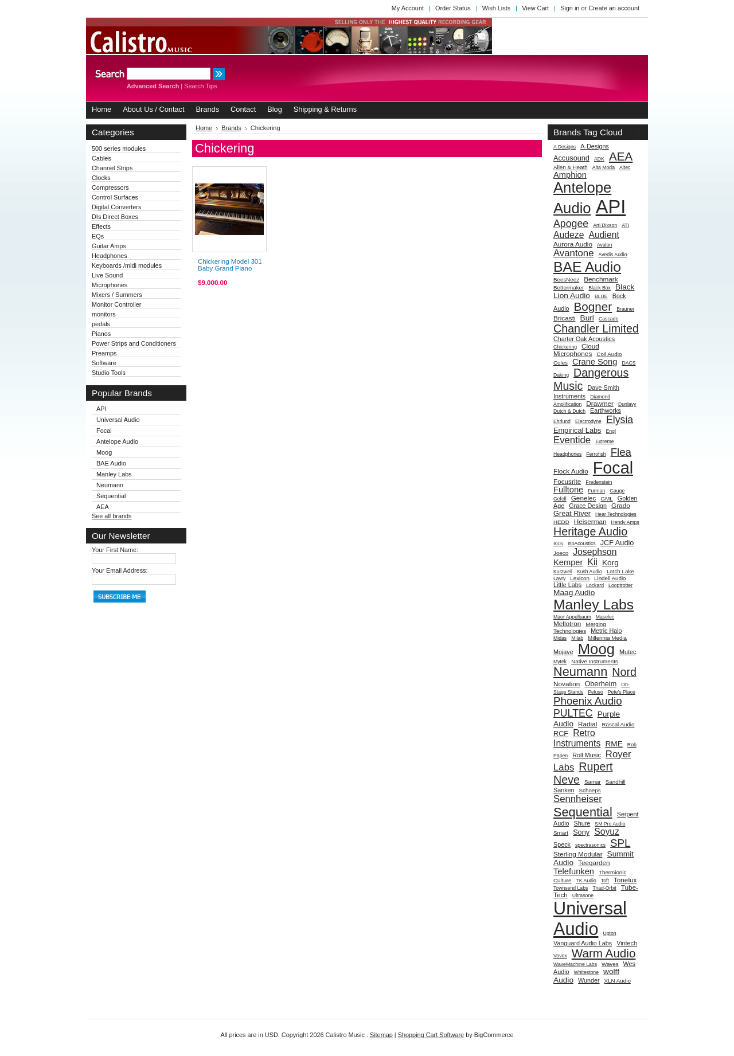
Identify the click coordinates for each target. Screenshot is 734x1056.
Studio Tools (109, 372)
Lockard (595, 585)
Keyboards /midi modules (127, 265)
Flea (621, 452)
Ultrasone (583, 895)
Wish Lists (496, 8)
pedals (101, 323)
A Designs (564, 147)
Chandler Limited (596, 328)
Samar (592, 782)
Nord (624, 672)
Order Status (453, 8)
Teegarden (594, 862)
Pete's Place (621, 692)
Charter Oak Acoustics (584, 338)
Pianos (101, 333)
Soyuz (606, 831)
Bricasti (564, 318)
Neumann (109, 485)
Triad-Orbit (604, 888)
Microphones (109, 284)
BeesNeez (566, 279)
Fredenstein (598, 482)
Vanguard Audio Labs (582, 943)
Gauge (617, 491)
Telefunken (573, 871)
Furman (596, 491)
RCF (560, 733)
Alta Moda (603, 167)
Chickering (565, 347)
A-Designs (594, 146)
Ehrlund (562, 421)
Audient (604, 235)
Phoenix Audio (587, 701)
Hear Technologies (616, 514)
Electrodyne (588, 421)
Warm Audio (604, 953)
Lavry (559, 578)
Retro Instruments (576, 738)
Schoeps (590, 790)
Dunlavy (627, 404)
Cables (101, 158)
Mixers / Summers (117, 294)
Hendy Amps (625, 522)
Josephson (594, 552)
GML (607, 498)
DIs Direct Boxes (115, 216)
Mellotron (567, 623)
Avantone (573, 253)
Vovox (560, 956)
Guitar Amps (109, 246)
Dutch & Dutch (569, 411)
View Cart (535, 8)
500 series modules (119, 148)
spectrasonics (590, 845)
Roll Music (586, 755)
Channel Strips (112, 168)
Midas (560, 638)
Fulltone (568, 489)
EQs (98, 236)
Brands (231, 127)
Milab (577, 638)
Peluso (595, 692)
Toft (605, 880)
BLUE (601, 296)
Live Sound (107, 275)
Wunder (589, 980)
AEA (102, 506)
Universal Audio (118, 419)
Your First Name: (115, 549)
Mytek (560, 661)
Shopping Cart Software (431, 1034)
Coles (560, 362)
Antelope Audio (117, 441)
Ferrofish (596, 454)
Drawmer (600, 403)
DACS (628, 363)
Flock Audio (570, 471)
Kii (592, 562)
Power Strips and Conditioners (134, 343)
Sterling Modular (578, 854)
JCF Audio (617, 542)
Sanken (564, 790)
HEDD (561, 522)
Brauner (625, 309)
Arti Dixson (605, 225)
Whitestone (586, 972)
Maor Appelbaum (572, 617)
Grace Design (588, 505)
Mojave (563, 651)
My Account (408, 8)
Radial (587, 724)
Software (104, 362)
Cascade (608, 319)
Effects (101, 226)
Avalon (604, 245)
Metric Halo (606, 630)
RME (613, 744)
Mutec (627, 651)
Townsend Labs (570, 888)
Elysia (619, 419)
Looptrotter (620, 585)
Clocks (101, 177)
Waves (610, 964)
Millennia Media (607, 638)
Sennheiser (577, 798)
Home (204, 127)
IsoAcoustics (582, 543)
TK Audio (586, 880)
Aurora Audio (572, 244)
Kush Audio (589, 571)
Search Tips (200, 86)
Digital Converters (116, 207)
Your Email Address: (120, 570)
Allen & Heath (570, 167)
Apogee (570, 223)
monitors (104, 314)
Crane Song (594, 361)
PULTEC (573, 713)
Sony (581, 832)
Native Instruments (594, 661)
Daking (561, 375)
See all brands (112, 516)
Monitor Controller (116, 304)
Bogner (593, 306)
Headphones (109, 255)
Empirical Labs (577, 430)
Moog (104, 452)
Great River (572, 513)
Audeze (568, 235)
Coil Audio (609, 354)
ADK (599, 159)
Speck (562, 844)
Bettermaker (568, 287)
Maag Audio (574, 592)
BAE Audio (111, 463)
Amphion (570, 174)
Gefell (560, 499)
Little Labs (567, 584)
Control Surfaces (115, 197)
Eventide (572, 440)
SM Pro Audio (610, 824)
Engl (610, 431)
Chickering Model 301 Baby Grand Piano (230, 265)
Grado (620, 505)
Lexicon (579, 578)
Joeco (560, 553)
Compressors (110, 187)
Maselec (605, 617)
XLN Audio (617, 980)
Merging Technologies (579, 627)
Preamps (104, 353)
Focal (104, 430)
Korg (610, 562)
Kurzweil (562, 571)
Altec (624, 167)
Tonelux (625, 879)
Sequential (111, 495)
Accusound (571, 158)
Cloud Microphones (576, 349)
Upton (609, 933)
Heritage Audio (590, 531)
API (101, 408)
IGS (558, 543)
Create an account (613, 8)
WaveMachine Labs (575, 964)
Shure (582, 823)
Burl (587, 318)
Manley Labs (114, 474)
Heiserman (590, 521)
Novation (566, 683)
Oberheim (600, 683)
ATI (625, 225)
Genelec (583, 498)
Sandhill (616, 782)
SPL (620, 843)
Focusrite (567, 481)
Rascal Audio (618, 724)
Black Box (599, 288)
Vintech (626, 943)
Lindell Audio (610, 578)
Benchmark (601, 279)
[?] (634, 132)
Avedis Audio (613, 254)
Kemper (568, 562)
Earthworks (605, 410)
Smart (560, 833)
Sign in (569, 8)
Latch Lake (620, 571)
